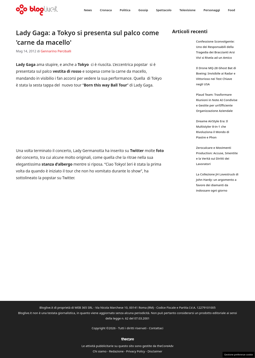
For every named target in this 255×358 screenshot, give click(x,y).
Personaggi (211, 10)
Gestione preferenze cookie (238, 354)
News (88, 10)
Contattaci (156, 328)
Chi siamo (100, 351)
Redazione (116, 351)
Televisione (187, 10)
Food (231, 10)
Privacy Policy (135, 351)
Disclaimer (154, 351)
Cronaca (106, 10)
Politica (125, 10)
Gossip (143, 10)
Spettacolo (164, 10)
